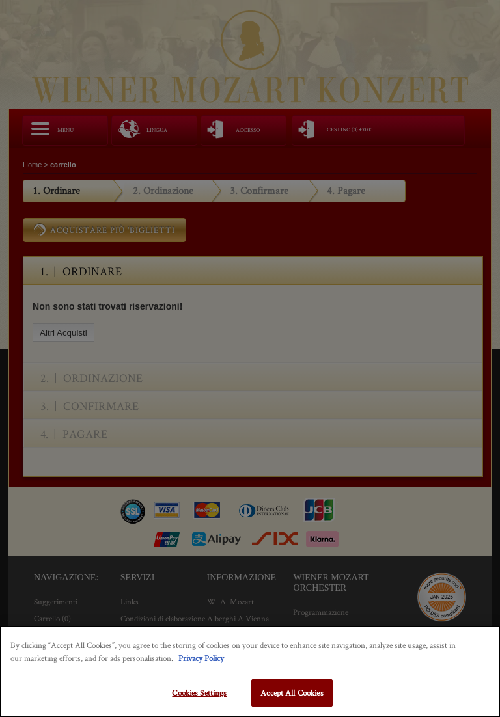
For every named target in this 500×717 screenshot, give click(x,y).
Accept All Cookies (291, 692)
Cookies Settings (199, 692)
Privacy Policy (201, 658)
